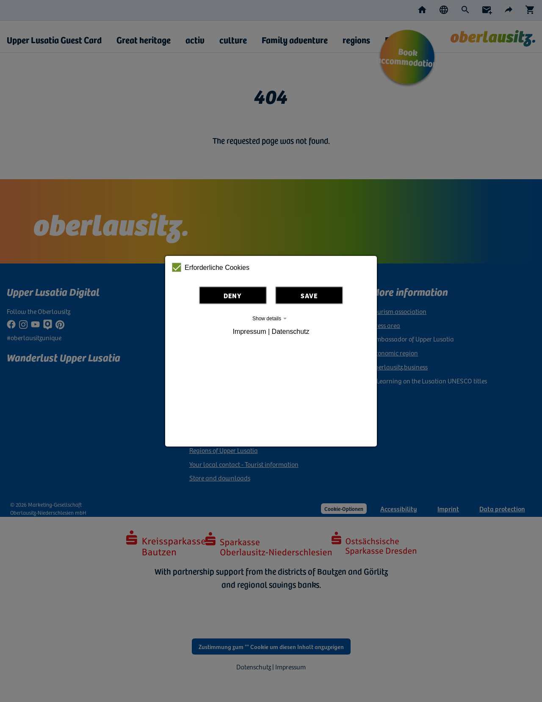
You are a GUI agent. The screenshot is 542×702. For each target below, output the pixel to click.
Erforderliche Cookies (210, 267)
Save (309, 295)
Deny (233, 295)
